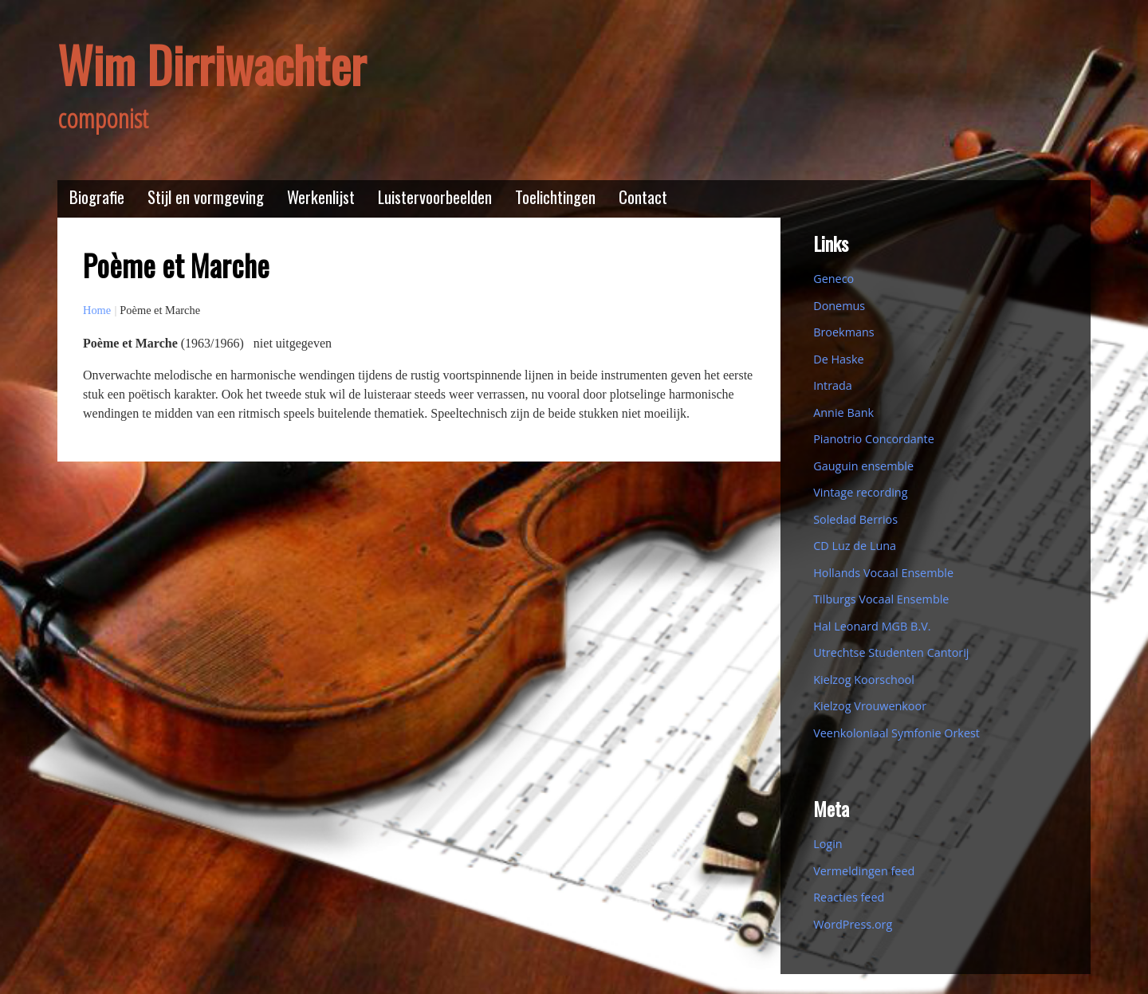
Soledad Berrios (855, 519)
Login (827, 843)
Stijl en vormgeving (205, 196)
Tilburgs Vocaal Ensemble (881, 599)
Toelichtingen (555, 196)
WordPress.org (852, 924)
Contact (643, 196)
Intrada (832, 385)
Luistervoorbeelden (435, 196)
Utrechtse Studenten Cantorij (891, 652)
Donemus (839, 305)
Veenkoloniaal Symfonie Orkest (896, 733)
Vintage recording (860, 492)
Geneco (833, 278)
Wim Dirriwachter (211, 64)
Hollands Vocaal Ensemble (883, 572)
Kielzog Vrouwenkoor (869, 705)
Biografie (96, 196)
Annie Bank (843, 412)
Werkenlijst (321, 196)
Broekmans (843, 332)
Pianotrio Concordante (873, 438)
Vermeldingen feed (863, 870)
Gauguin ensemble (863, 465)
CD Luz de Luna (854, 545)
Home (97, 310)
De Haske (838, 359)
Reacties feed (848, 897)
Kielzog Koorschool (863, 679)
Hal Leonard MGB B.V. (871, 626)
